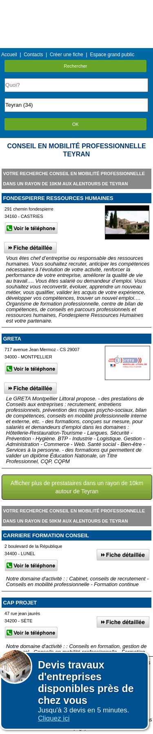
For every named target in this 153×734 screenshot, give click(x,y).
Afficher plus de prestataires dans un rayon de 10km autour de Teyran (77, 487)
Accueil (9, 54)
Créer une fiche (66, 54)
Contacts (33, 54)
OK (75, 124)
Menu (76, 6)
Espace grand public (112, 54)
